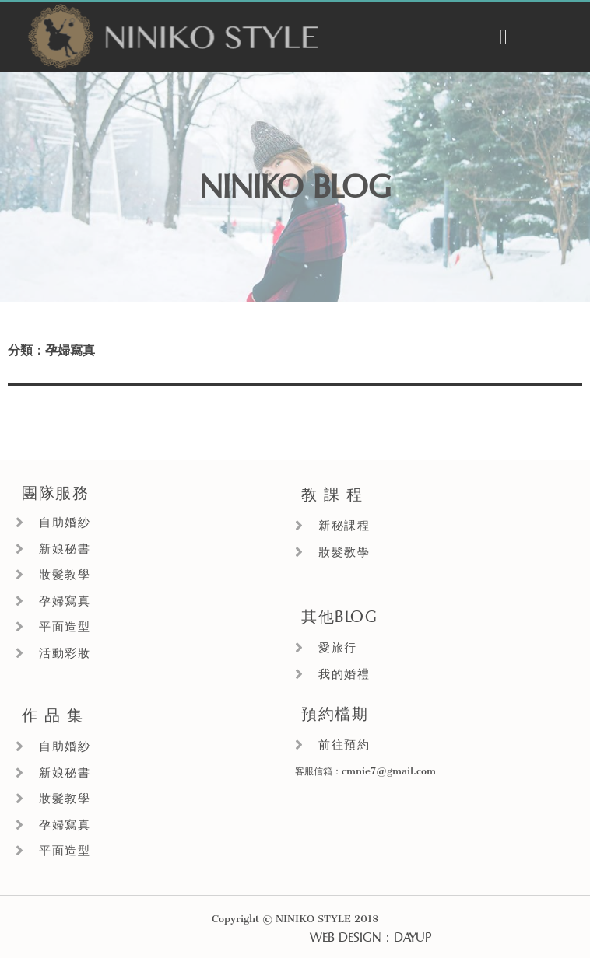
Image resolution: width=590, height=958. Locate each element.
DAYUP (412, 937)
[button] (503, 37)
